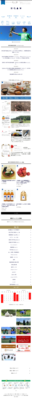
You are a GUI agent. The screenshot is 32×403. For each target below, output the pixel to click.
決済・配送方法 (18, 23)
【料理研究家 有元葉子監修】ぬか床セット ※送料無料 (8, 181)
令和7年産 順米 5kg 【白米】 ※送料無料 (23, 205)
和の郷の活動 (16, 16)
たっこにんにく (22, 16)
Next (30, 33)
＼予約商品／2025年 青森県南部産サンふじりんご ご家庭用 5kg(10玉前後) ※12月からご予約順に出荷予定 (23, 181)
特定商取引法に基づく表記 (8, 395)
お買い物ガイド (2, 23)
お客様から (24, 23)
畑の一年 (29, 16)
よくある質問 (13, 23)
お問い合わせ (29, 23)
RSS (14, 396)
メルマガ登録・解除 (24, 395)
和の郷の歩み (9, 16)
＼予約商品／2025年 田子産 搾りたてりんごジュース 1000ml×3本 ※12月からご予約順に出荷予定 (8, 205)
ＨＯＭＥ (3, 16)
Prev (1, 33)
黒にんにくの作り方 (7, 23)
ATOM (17, 396)
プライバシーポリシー (16, 395)
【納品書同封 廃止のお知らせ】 (16, 74)
